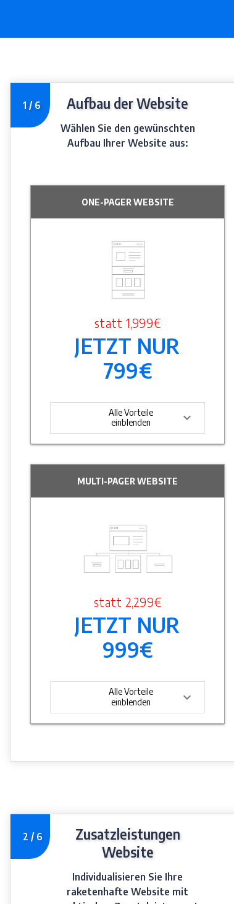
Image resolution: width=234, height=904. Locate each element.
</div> (117, 471)
